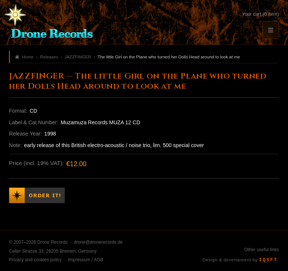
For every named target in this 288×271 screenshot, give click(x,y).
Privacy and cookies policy (35, 259)
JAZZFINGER (77, 57)
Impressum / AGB (85, 259)
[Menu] (270, 30)
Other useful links (261, 249)
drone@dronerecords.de (98, 242)
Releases (49, 57)
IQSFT (269, 260)
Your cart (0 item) (260, 14)
